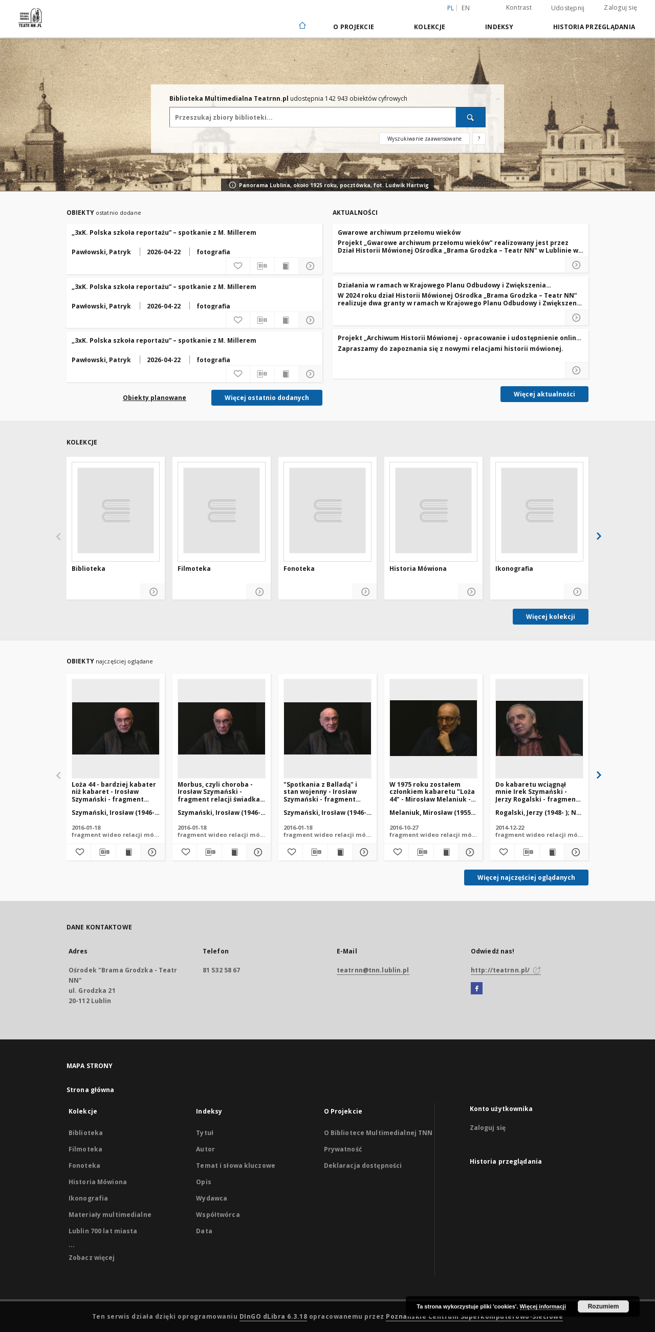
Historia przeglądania (594, 27)
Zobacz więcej (92, 1257)
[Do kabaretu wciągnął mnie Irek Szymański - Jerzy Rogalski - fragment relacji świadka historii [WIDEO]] (539, 728)
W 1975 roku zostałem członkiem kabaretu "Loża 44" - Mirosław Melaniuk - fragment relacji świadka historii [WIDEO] (432, 791)
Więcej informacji (543, 1306)
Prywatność (343, 1149)
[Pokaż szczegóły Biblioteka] (153, 592)
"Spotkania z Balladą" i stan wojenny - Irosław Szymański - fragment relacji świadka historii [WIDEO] (320, 791)
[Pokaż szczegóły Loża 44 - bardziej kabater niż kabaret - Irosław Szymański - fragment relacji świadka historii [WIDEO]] (151, 852)
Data (204, 1231)
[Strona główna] (301, 26)
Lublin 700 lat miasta (103, 1231)
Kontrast (519, 7)
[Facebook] (477, 988)
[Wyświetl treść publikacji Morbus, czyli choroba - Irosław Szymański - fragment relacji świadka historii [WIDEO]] (234, 852)
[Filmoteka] (221, 510)
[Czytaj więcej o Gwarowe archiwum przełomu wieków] (576, 265)
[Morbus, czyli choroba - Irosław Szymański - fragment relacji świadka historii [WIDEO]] (221, 728)
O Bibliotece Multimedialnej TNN (378, 1132)
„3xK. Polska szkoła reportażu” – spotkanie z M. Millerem (164, 232)
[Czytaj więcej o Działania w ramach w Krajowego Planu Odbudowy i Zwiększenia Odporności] (576, 317)
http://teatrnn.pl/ (506, 970)
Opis (203, 1182)
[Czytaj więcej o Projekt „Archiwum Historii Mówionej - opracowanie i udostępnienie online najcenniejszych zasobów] (576, 370)
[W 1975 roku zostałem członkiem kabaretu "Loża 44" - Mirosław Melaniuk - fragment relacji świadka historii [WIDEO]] (433, 728)
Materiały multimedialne (110, 1214)
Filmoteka (194, 568)
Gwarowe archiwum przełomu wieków (399, 232)
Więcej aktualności (544, 394)
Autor (205, 1149)
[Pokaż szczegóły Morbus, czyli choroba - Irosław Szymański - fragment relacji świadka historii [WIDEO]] (257, 852)
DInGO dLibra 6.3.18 (273, 1316)
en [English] (466, 8)
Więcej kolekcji (550, 616)
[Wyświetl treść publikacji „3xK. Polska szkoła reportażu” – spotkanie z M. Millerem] (286, 266)
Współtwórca (217, 1214)
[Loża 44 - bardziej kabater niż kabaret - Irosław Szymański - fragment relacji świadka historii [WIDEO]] (115, 728)
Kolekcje (429, 27)
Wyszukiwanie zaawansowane (424, 138)
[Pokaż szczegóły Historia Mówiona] (470, 592)
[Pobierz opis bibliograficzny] (262, 266)
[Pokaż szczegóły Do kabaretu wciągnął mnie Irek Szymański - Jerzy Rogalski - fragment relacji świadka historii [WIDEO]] (575, 852)
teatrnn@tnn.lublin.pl (373, 970)
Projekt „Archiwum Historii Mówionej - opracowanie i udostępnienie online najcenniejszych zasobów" (459, 338)
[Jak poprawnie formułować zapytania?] (479, 138)
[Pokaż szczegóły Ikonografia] (576, 592)
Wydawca (211, 1198)
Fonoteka (299, 568)
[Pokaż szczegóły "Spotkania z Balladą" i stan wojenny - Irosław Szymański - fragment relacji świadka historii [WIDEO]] (363, 852)
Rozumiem (603, 1306)
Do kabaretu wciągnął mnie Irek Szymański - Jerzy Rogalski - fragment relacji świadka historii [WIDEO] (537, 791)
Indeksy (499, 27)
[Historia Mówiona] (433, 510)
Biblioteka (88, 568)
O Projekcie (353, 27)
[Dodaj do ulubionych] (238, 266)
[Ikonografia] (539, 510)
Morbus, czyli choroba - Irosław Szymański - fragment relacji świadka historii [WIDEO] (219, 791)
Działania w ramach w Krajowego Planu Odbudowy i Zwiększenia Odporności (442, 285)
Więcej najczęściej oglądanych (526, 877)
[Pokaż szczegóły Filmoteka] (259, 592)
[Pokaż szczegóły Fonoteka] (365, 592)
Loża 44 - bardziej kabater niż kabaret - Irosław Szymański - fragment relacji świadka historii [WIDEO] (114, 791)
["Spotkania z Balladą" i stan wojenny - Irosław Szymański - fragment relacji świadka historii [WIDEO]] (327, 728)
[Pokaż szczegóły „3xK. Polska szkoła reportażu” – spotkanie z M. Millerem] (310, 266)
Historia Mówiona (418, 568)
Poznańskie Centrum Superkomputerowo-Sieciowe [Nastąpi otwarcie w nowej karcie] (474, 1316)
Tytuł (204, 1132)
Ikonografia (514, 568)
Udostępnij (568, 8)
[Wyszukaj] (471, 117)
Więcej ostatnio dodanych (267, 397)
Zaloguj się (620, 7)
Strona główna (91, 1089)
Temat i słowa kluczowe (235, 1165)
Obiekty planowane (154, 397)
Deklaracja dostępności (363, 1165)
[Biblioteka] (115, 510)
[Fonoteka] (327, 510)
